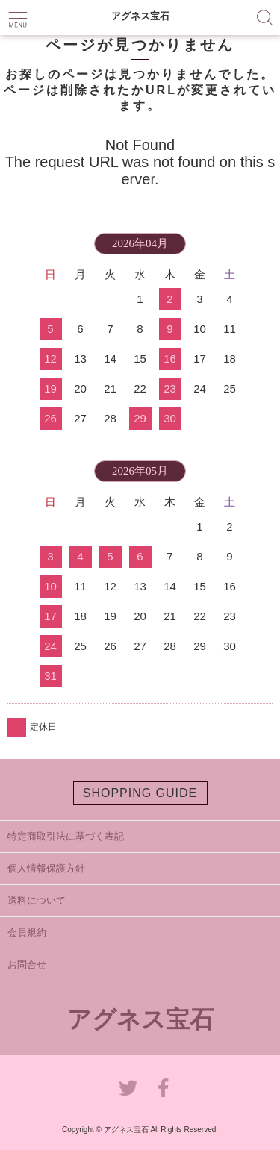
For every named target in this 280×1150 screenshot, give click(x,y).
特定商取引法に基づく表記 (65, 836)
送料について (36, 900)
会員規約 (26, 932)
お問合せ (26, 964)
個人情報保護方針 (46, 868)
